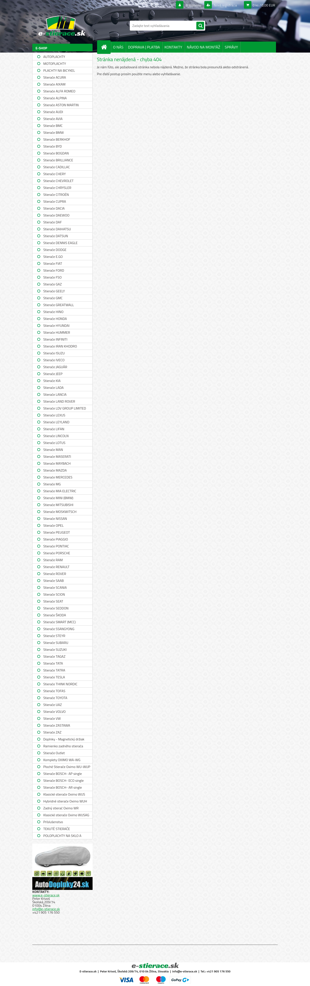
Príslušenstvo (53, 821)
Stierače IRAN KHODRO (60, 346)
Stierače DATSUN (55, 235)
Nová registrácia (225, 5)
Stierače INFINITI (55, 339)
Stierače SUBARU (55, 642)
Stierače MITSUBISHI (58, 504)
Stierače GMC (53, 298)
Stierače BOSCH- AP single (62, 773)
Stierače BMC (53, 125)
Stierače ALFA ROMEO (59, 91)
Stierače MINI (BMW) (58, 497)
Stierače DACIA (54, 208)
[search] (200, 26)
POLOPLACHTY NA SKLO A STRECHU (62, 836)
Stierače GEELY (54, 291)
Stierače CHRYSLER (57, 187)
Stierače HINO (53, 311)
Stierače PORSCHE (56, 553)
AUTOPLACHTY (54, 56)
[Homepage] (106, 47)
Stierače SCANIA (55, 587)
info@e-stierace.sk (46, 908)
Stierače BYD (52, 146)
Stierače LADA (53, 387)
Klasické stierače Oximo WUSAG (66, 815)
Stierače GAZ (52, 284)
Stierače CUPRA (54, 201)
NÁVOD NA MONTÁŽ (203, 47)
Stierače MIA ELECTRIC (59, 491)
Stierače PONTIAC (56, 546)
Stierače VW (52, 718)
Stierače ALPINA (55, 98)
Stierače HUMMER (56, 332)
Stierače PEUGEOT (56, 532)
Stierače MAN (53, 449)
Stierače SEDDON (55, 608)
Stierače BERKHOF (56, 139)
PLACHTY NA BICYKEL (59, 70)
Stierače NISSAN (55, 518)
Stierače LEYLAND (56, 422)
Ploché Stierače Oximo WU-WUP (66, 766)
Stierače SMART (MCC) (59, 622)
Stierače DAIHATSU (57, 229)
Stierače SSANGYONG (58, 628)
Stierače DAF (52, 222)
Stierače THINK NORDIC (60, 684)
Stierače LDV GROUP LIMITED (64, 408)
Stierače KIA (51, 380)
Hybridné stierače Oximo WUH (65, 801)
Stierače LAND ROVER (59, 401)
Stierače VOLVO (54, 711)
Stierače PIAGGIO (55, 539)
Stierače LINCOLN (56, 435)
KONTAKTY (173, 47)
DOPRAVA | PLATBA (144, 47)
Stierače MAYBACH (57, 463)
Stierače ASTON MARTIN (61, 104)
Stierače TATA (53, 663)
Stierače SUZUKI (55, 649)
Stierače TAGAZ (54, 656)
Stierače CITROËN (56, 194)
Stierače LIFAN (53, 428)
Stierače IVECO (54, 360)
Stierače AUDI (53, 111)
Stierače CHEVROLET (58, 180)
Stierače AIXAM (54, 84)
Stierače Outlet (54, 752)
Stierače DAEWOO (56, 215)
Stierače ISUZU (54, 353)
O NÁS (118, 47)
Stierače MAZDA (55, 470)
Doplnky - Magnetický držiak (63, 739)
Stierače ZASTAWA (56, 725)
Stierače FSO (52, 277)
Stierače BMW (53, 132)
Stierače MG (52, 484)
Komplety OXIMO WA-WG (61, 759)
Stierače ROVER (54, 573)
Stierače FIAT (52, 263)
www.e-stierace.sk (45, 895)
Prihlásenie (193, 5)
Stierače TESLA (54, 677)
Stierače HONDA (55, 318)
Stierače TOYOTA (55, 697)
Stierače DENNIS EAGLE (60, 242)
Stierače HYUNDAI (56, 325)
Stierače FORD (53, 270)
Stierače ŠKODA (54, 615)
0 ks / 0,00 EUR (264, 5)
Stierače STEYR (54, 635)
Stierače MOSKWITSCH (59, 511)
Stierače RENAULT (56, 566)
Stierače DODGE (55, 249)
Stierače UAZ (52, 704)
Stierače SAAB (53, 580)
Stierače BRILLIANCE (58, 160)
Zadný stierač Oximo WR (61, 808)
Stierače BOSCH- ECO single (63, 780)
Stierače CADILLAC (56, 167)
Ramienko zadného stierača (63, 746)
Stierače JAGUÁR (55, 366)
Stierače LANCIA (55, 394)
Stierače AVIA (53, 118)
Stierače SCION (54, 594)
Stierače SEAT (53, 601)
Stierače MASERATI (57, 456)
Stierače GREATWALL (58, 304)
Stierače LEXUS (54, 415)
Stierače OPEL (53, 525)
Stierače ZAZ (52, 732)
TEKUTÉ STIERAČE (56, 828)
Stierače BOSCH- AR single (62, 787)
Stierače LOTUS (54, 442)
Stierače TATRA (54, 670)
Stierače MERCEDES (57, 477)
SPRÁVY (231, 47)
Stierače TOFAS (54, 690)
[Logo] (61, 25)
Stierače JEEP (53, 373)
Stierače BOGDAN (56, 153)
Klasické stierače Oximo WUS (64, 794)
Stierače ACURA (54, 77)
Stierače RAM (53, 559)
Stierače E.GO (53, 256)
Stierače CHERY (54, 173)
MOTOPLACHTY (54, 63)
